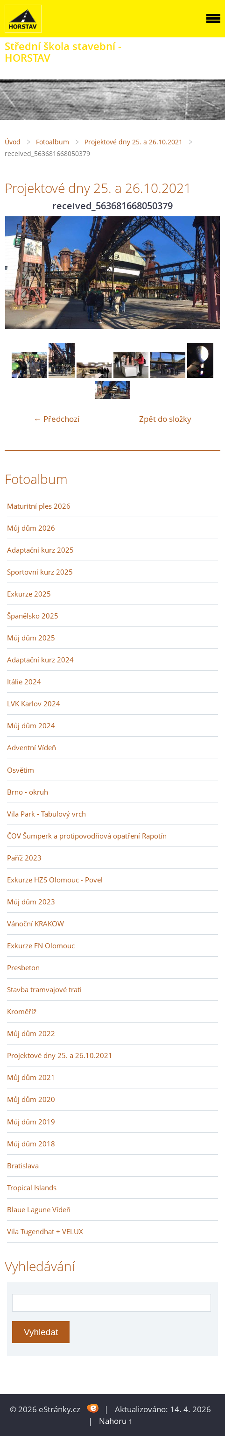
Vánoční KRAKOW (35, 923)
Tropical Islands (31, 1187)
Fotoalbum (52, 141)
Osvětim (20, 770)
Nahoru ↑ (116, 1420)
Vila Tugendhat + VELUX (45, 1231)
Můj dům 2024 (31, 725)
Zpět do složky (165, 418)
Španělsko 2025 (32, 615)
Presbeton (23, 967)
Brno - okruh (27, 791)
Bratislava (23, 1165)
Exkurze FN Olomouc (41, 945)
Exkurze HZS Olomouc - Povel (55, 879)
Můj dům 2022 (31, 1033)
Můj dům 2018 (31, 1143)
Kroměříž (21, 1011)
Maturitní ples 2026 (38, 506)
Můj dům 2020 (31, 1099)
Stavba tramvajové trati (44, 989)
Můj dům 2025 (31, 637)
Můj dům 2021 (31, 1077)
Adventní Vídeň (31, 747)
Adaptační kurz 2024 (40, 659)
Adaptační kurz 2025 (40, 549)
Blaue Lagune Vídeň (38, 1209)
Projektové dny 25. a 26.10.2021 (133, 141)
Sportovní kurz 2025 (40, 571)
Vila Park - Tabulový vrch (46, 813)
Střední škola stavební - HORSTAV (63, 52)
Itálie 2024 (24, 681)
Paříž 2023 (24, 857)
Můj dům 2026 (31, 528)
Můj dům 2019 (31, 1121)
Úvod (13, 141)
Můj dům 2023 (31, 901)
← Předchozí (56, 418)
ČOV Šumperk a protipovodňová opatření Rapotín (87, 835)
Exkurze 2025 (29, 593)
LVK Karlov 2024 (33, 703)
